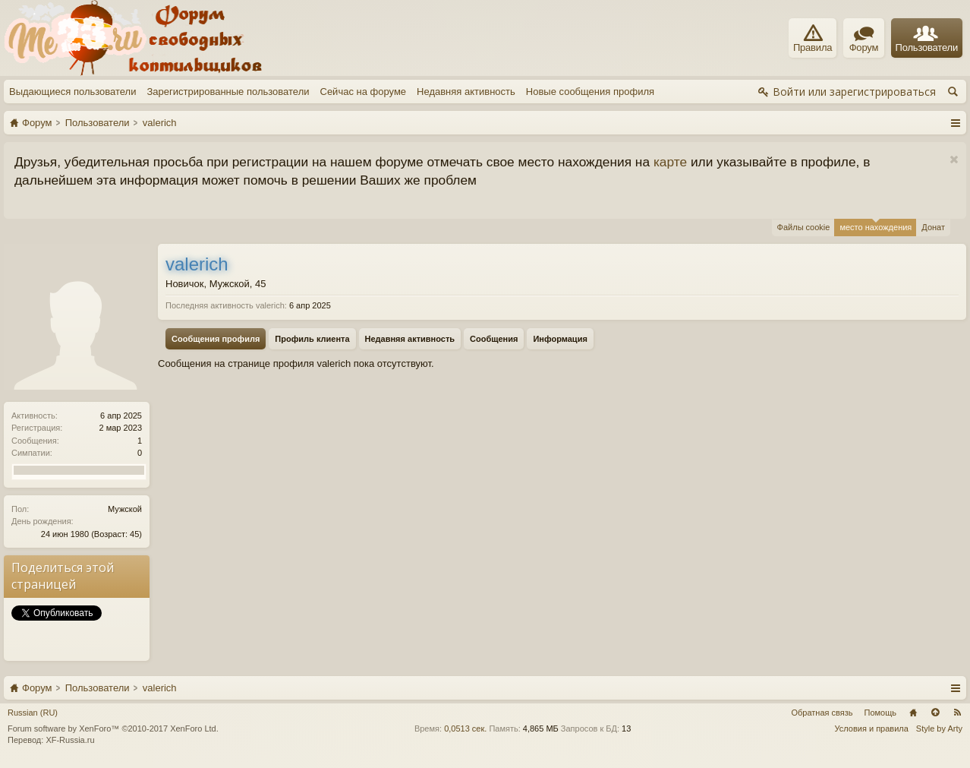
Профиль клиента (312, 338)
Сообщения (494, 338)
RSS (957, 712)
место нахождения (875, 225)
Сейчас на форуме (363, 91)
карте (670, 161)
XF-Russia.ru (70, 739)
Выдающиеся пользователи (72, 91)
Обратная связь (821, 712)
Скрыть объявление (953, 160)
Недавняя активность (466, 91)
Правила (812, 38)
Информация (560, 338)
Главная (913, 712)
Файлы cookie (803, 227)
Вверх (935, 712)
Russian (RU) (33, 712)
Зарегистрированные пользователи (227, 91)
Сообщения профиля (216, 338)
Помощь (880, 712)
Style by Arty (939, 728)
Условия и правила (872, 728)
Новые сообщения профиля (590, 91)
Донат (933, 227)
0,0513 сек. (465, 728)
